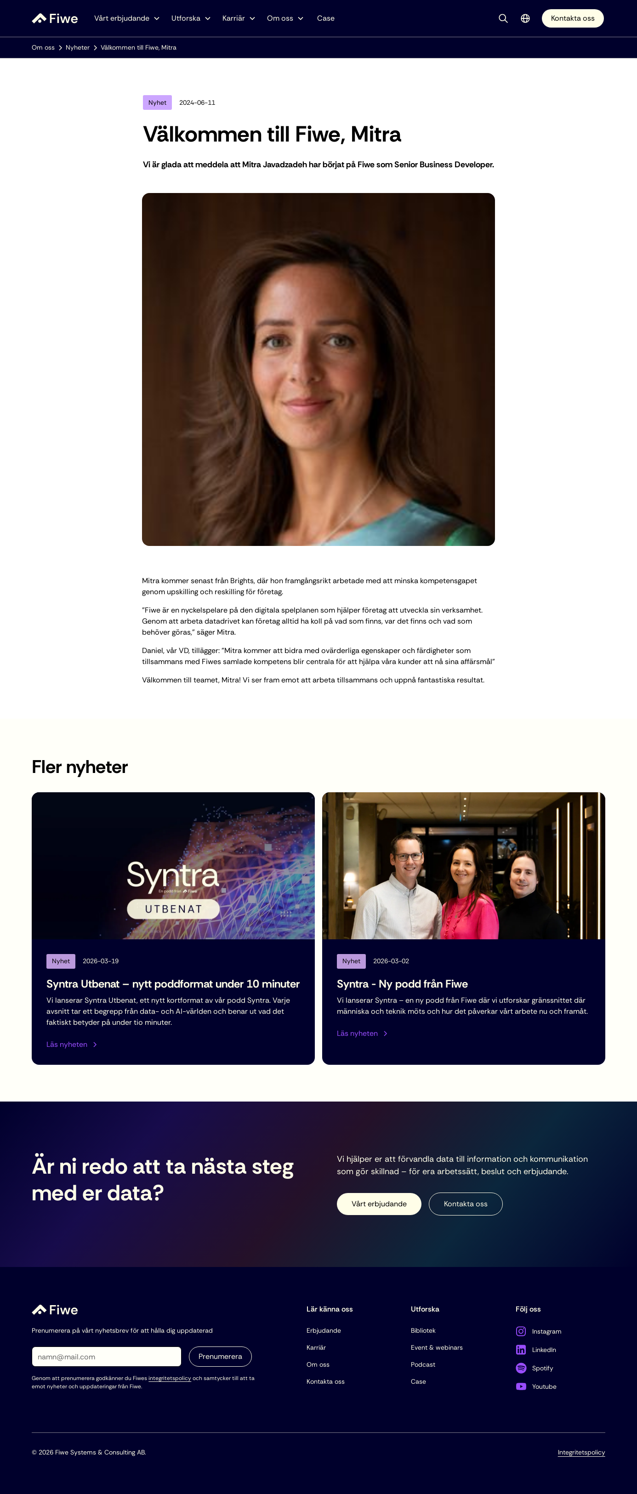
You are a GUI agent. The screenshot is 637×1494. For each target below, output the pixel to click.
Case (326, 18)
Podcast (423, 1364)
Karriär (316, 1347)
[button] (127, 18)
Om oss (318, 1364)
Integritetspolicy (581, 1452)
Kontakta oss (573, 18)
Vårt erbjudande (379, 1204)
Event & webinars (437, 1347)
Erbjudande (324, 1330)
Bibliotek (423, 1330)
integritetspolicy (169, 1378)
